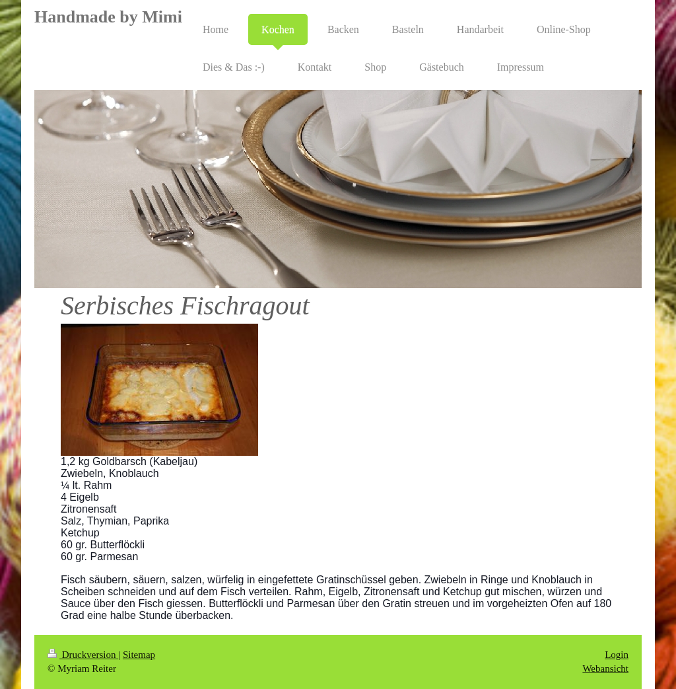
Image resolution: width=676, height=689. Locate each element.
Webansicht (605, 668)
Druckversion (83, 654)
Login (616, 654)
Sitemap (139, 654)
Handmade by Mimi (108, 16)
